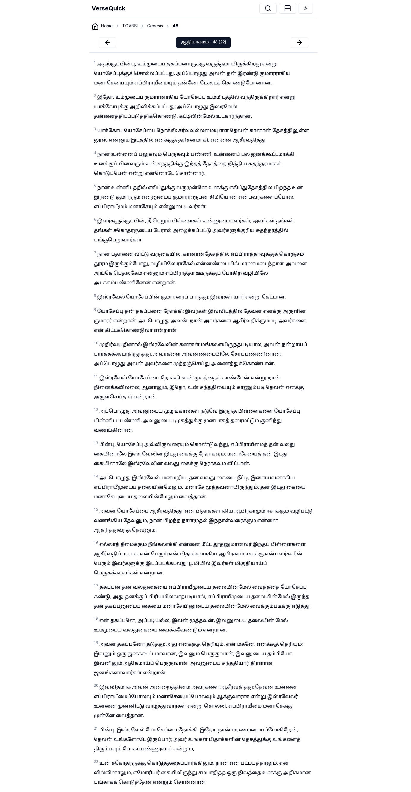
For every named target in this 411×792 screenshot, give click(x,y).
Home (107, 25)
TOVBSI (130, 25)
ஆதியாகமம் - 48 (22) (203, 42)
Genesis (155, 25)
